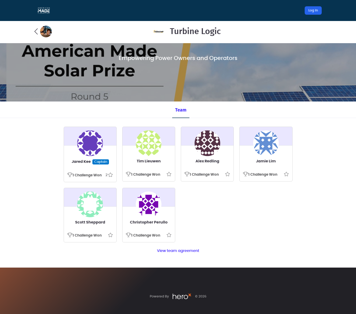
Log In (313, 10)
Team (180, 110)
